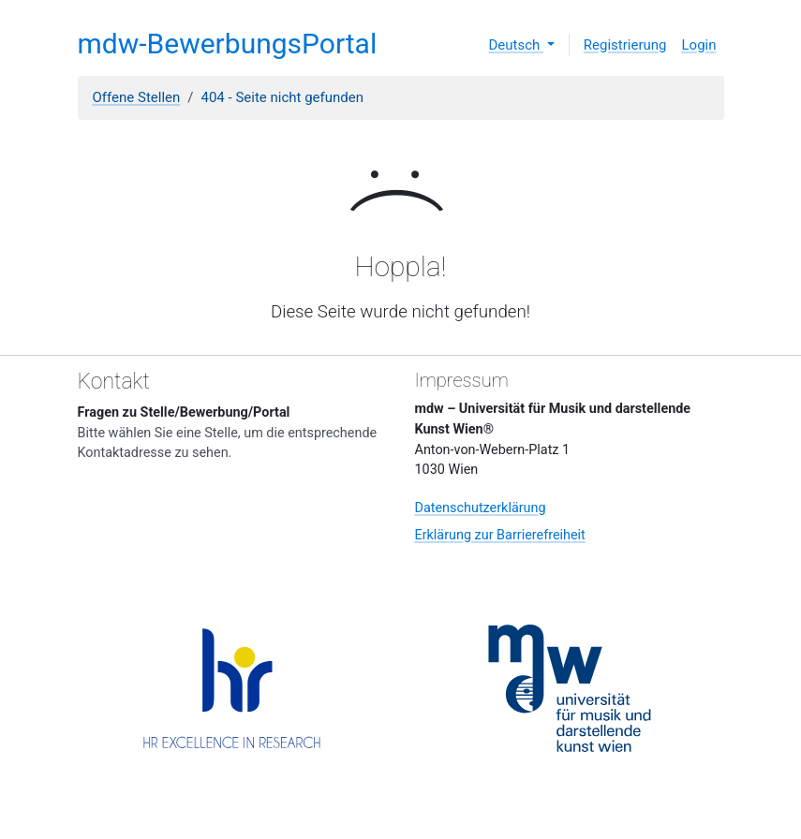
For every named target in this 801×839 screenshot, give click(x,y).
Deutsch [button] (515, 45)
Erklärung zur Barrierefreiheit (500, 535)
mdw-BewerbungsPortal (228, 43)
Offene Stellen (137, 97)
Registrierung (625, 45)
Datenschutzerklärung (480, 508)
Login (699, 45)
